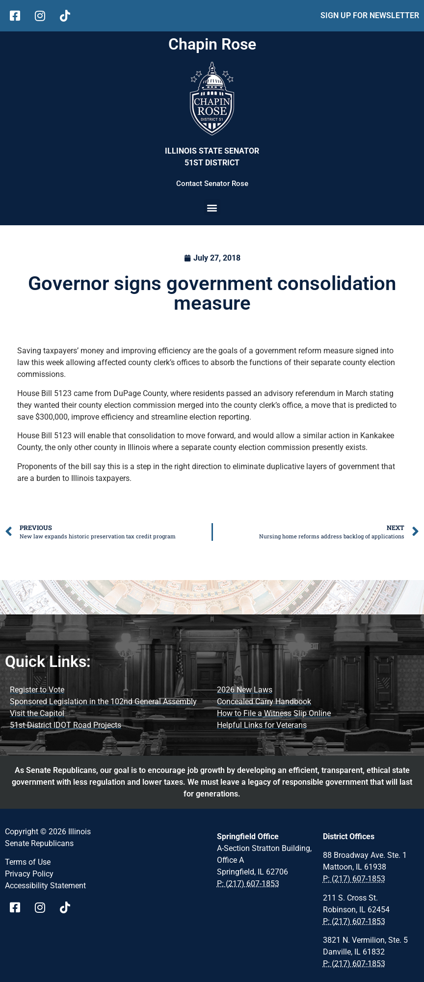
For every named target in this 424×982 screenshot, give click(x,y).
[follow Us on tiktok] (68, 16)
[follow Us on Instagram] (43, 16)
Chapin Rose (212, 44)
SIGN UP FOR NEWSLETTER (369, 15)
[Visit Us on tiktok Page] (68, 907)
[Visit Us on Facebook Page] (18, 907)
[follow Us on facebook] (18, 16)
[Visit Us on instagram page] (43, 907)
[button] (212, 207)
